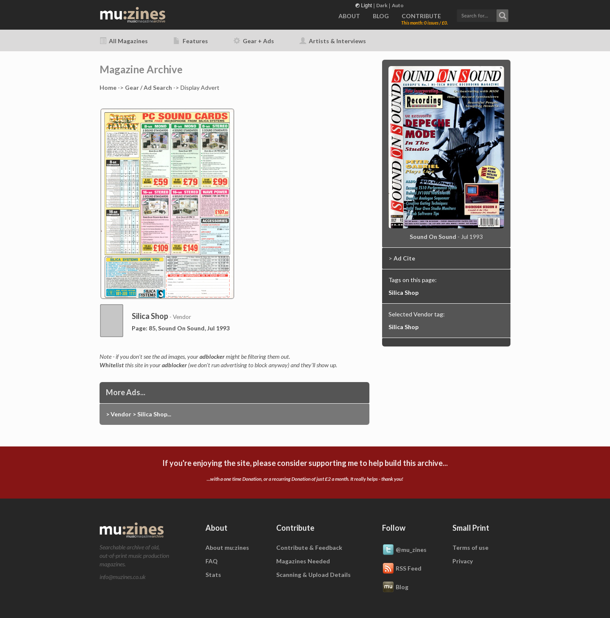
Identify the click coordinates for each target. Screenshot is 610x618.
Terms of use (470, 547)
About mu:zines (227, 547)
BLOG (381, 15)
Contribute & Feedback (309, 547)
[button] (482, 14)
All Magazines (124, 40)
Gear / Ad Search (148, 87)
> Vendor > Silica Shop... (138, 414)
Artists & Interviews (332, 40)
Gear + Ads (253, 40)
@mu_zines (404, 550)
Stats (213, 574)
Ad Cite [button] (404, 258)
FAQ (211, 561)
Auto (398, 5)
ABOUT (349, 15)
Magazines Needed (303, 561)
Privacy (462, 561)
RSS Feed (401, 569)
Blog (395, 587)
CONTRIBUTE (421, 15)
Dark (382, 5)
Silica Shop (403, 292)
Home (108, 87)
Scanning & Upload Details (313, 574)
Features (190, 40)
